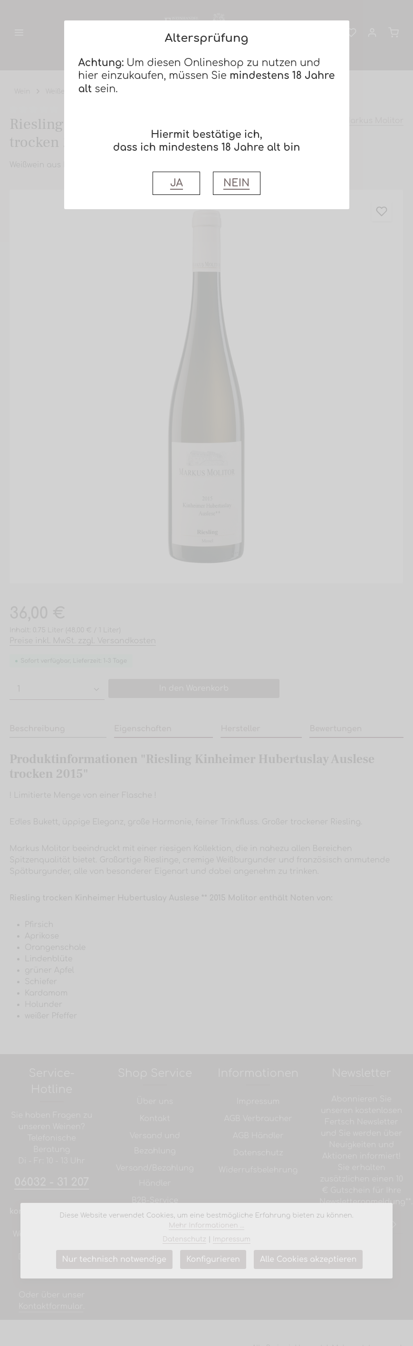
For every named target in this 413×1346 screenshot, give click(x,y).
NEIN (236, 183)
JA (176, 183)
